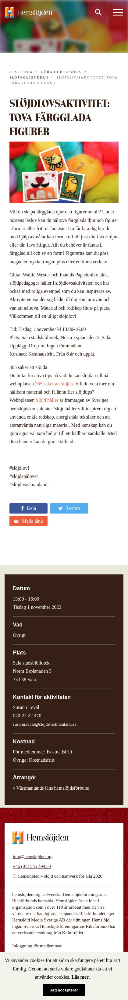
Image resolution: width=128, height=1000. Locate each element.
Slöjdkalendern (28, 77)
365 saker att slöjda (54, 383)
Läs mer (80, 977)
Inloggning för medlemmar (37, 945)
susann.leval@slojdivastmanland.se (44, 724)
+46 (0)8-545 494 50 (32, 866)
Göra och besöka (61, 72)
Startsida (21, 72)
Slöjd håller (47, 400)
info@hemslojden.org (33, 856)
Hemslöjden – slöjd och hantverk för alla (28, 12)
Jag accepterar (64, 990)
